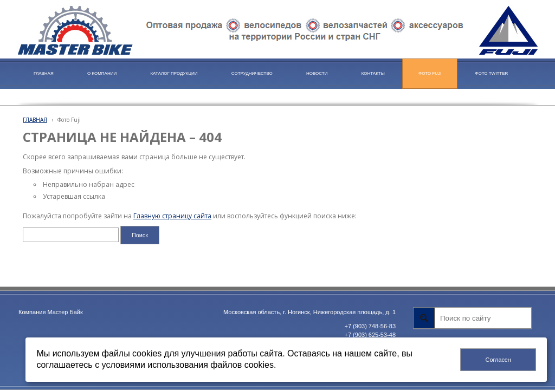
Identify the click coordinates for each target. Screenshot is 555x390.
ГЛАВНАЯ (35, 119)
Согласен (498, 359)
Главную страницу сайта (172, 215)
